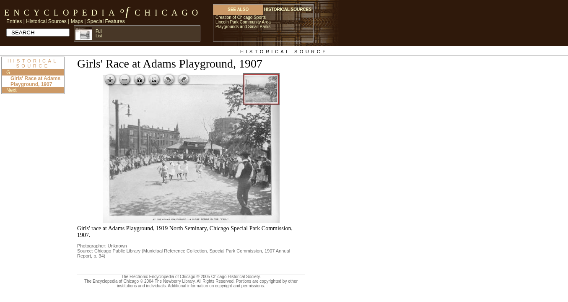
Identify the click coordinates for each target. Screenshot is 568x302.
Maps (77, 21)
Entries (14, 21)
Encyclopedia (61, 12)
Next (11, 90)
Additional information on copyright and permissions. (216, 286)
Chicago (168, 12)
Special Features (106, 21)
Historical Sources (46, 21)
